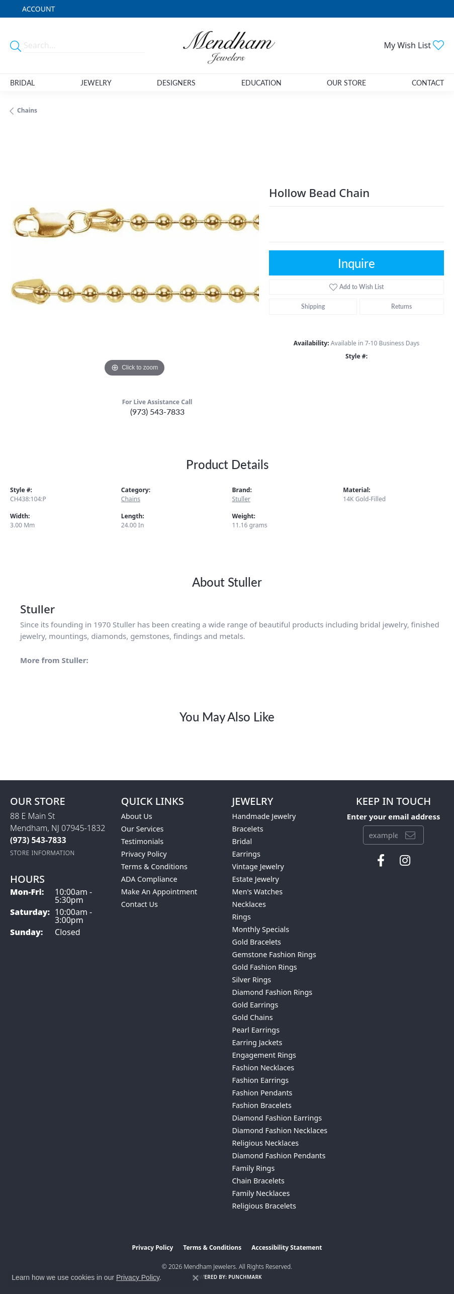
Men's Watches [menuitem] (257, 891)
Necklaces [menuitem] (249, 904)
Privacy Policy (144, 854)
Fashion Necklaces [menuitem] (263, 1067)
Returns (401, 306)
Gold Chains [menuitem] (252, 1017)
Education (261, 82)
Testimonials (142, 841)
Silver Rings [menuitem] (251, 979)
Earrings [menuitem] (246, 854)
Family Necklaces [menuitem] (261, 1193)
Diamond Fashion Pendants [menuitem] (279, 1155)
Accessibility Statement (286, 1247)
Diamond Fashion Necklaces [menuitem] (280, 1130)
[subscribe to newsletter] (410, 835)
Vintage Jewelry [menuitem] (258, 866)
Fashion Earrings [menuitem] (260, 1080)
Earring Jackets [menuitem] (257, 1042)
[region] (134, 255)
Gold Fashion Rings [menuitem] (264, 967)
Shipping (313, 306)
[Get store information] (42, 853)
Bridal (22, 82)
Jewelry (96, 82)
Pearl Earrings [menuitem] (256, 1030)
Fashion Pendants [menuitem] (262, 1092)
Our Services (142, 829)
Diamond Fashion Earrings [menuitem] (277, 1118)
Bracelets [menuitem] (247, 829)
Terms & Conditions (154, 866)
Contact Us (139, 904)
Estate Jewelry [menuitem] (255, 879)
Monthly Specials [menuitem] (261, 929)
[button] (37, 9)
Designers (176, 82)
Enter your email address (393, 816)
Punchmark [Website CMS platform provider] (245, 1276)
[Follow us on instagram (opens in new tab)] (405, 861)
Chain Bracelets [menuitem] (258, 1180)
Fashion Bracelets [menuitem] (262, 1105)
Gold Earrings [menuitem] (255, 1004)
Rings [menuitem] (241, 916)
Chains (27, 110)
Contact (428, 82)
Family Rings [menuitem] (253, 1168)
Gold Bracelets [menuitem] (257, 942)
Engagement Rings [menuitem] (264, 1055)
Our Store (346, 82)
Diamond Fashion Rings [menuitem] (272, 992)
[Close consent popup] (196, 1278)
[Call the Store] (38, 840)
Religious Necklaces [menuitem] (265, 1143)
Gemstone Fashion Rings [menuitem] (274, 954)
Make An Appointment (159, 891)
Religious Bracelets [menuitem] (264, 1206)
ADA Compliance (149, 879)
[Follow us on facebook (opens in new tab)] (381, 861)
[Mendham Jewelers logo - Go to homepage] (227, 45)
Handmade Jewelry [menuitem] (264, 816)
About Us (136, 816)
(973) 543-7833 (157, 411)
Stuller (241, 499)
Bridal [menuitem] (242, 841)
